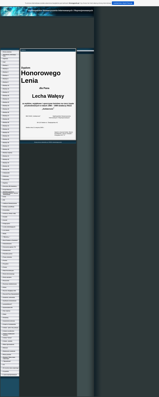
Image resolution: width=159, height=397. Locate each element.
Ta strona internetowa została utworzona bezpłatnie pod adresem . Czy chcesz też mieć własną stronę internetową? (79, 3)
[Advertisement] (47, 32)
